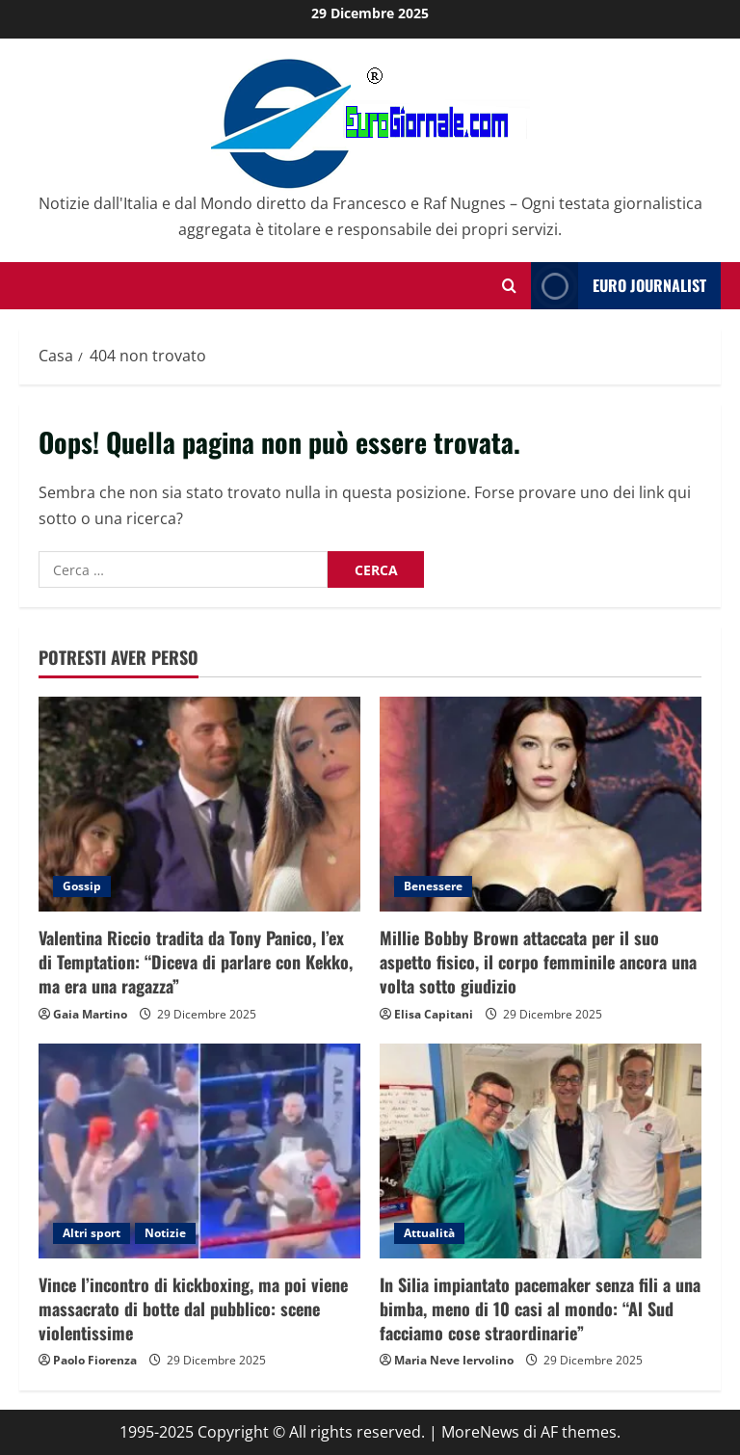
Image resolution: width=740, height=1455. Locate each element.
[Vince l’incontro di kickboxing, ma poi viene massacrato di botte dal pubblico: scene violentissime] (199, 1151)
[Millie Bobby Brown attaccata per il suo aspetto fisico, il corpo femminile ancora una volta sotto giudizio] (540, 804)
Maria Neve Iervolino (454, 1360)
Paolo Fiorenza (95, 1360)
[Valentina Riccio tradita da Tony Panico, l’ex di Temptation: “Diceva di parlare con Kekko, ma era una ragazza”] (199, 804)
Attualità (429, 1233)
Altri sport (91, 1233)
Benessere (433, 886)
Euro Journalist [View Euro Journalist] (618, 285)
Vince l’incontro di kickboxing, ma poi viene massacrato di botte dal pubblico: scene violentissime (193, 1308)
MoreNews (480, 1431)
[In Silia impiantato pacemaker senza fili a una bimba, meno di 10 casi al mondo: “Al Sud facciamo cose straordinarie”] (540, 1151)
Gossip (82, 886)
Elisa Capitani (433, 1014)
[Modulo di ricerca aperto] (509, 285)
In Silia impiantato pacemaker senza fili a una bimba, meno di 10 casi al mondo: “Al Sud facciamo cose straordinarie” (540, 1308)
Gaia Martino (90, 1014)
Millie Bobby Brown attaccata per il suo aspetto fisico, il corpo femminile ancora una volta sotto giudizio (538, 961)
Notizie (165, 1233)
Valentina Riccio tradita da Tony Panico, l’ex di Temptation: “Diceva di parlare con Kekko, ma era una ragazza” (196, 961)
